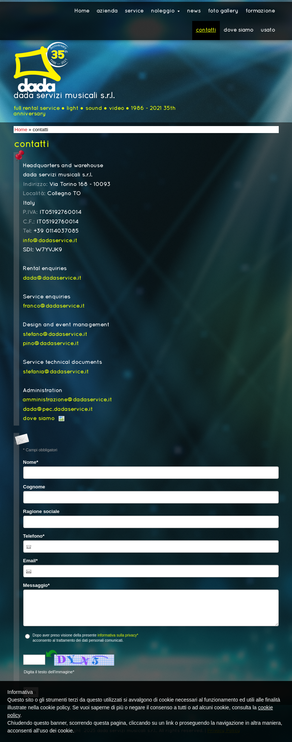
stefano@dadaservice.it (55, 334)
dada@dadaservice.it (52, 278)
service (134, 11)
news (194, 11)
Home (81, 11)
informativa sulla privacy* (118, 635)
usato (268, 30)
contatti (206, 30)
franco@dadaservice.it (54, 306)
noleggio (165, 11)
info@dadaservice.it (50, 240)
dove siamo (238, 30)
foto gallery (223, 11)
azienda (107, 11)
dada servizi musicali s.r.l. (64, 96)
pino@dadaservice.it (51, 343)
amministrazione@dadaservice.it (67, 399)
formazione (260, 11)
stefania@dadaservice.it (56, 371)
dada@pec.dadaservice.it (58, 409)
